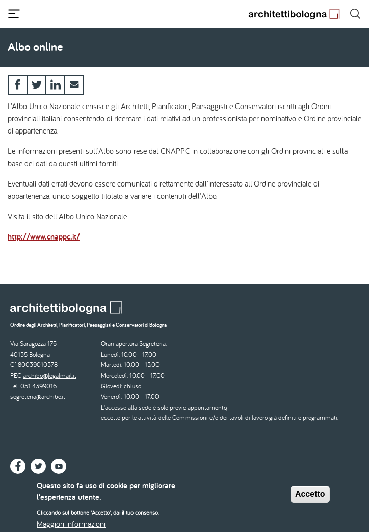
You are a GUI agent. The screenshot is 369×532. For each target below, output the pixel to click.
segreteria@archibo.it (37, 396)
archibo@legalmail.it (49, 375)
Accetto (310, 498)
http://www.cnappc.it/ (44, 236)
